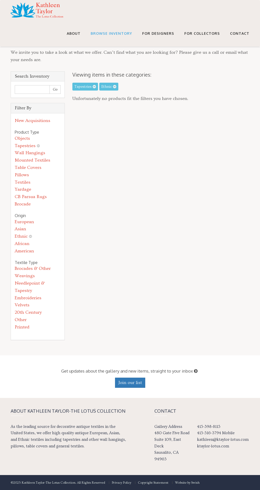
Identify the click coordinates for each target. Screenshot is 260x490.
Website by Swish (187, 482)
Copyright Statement (153, 482)
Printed (22, 327)
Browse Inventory (111, 38)
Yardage (23, 189)
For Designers (158, 38)
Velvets (22, 305)
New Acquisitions (32, 120)
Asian (20, 229)
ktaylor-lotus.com (213, 446)
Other (21, 319)
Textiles (22, 182)
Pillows (22, 175)
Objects (22, 138)
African (22, 243)
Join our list (130, 382)
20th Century (28, 312)
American (24, 251)
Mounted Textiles (32, 160)
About (73, 38)
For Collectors (202, 38)
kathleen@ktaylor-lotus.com (223, 439)
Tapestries (25, 145)
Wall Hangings (30, 152)
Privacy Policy (121, 482)
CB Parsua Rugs (31, 196)
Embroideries (28, 298)
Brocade (23, 204)
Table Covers (28, 167)
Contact (239, 38)
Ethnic (21, 236)
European (24, 221)
